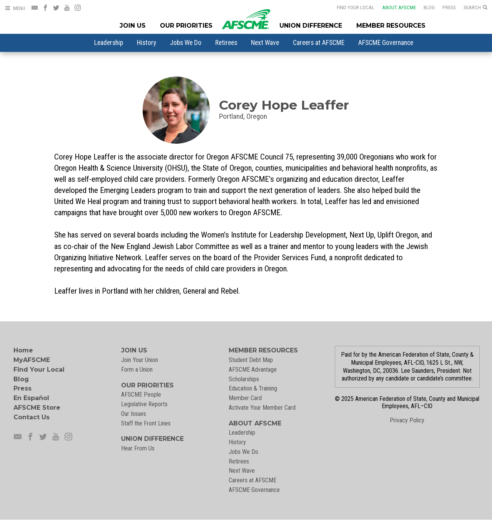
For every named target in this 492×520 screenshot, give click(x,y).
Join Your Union (139, 360)
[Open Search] (475, 7)
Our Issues (133, 413)
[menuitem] (108, 43)
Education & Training (253, 388)
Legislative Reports (144, 404)
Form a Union (137, 369)
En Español (31, 398)
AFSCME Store (36, 407)
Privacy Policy (407, 420)
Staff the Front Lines (146, 423)
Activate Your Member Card (262, 407)
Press (444, 7)
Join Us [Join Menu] (133, 25)
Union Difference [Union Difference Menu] (310, 25)
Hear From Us (138, 448)
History (146, 43)
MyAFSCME (31, 360)
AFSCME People (141, 394)
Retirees (226, 43)
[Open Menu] (15, 8)
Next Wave (265, 43)
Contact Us (31, 417)
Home (23, 350)
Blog (424, 7)
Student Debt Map (251, 360)
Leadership (108, 43)
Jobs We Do (185, 43)
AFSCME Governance (385, 43)
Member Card (245, 398)
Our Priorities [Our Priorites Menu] (186, 25)
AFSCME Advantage (253, 369)
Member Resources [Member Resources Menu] (391, 25)
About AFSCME (394, 7)
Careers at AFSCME (318, 43)
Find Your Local (350, 7)
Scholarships (244, 379)
